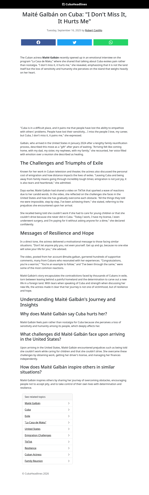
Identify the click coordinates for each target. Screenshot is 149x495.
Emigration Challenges (47, 435)
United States (47, 429)
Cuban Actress (47, 454)
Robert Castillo (93, 30)
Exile (47, 416)
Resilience (47, 448)
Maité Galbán (47, 403)
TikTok (47, 442)
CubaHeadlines (74, 4)
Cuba (47, 410)
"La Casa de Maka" (47, 422)
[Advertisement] (74, 100)
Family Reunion (47, 461)
